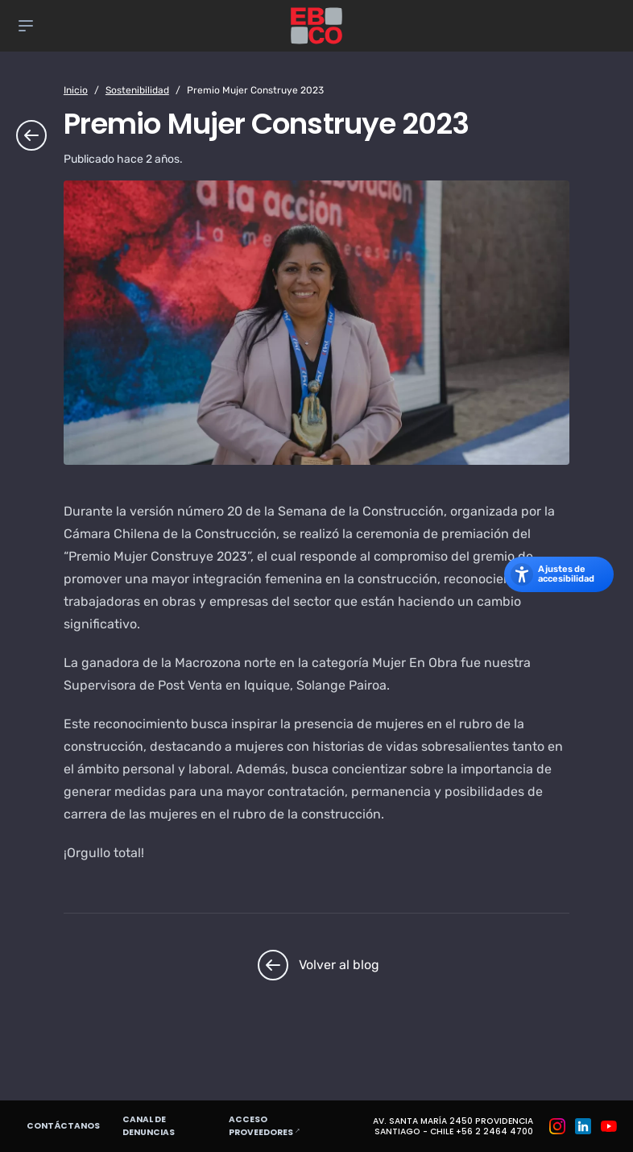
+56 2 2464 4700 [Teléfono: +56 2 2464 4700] (494, 1131)
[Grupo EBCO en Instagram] (557, 1126)
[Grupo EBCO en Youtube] (609, 1126)
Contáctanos (63, 1126)
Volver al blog (316, 965)
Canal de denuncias (148, 1125)
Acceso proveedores (284, 1125)
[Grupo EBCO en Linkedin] (583, 1126)
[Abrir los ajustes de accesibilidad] (559, 574)
